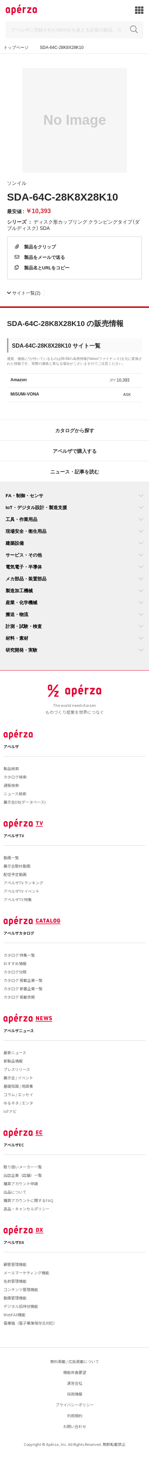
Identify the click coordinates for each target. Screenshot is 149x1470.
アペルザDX (13, 1242)
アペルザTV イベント (21, 891)
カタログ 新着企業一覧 (23, 988)
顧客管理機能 (15, 1264)
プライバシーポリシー (74, 1404)
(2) (23, 292)
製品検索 (11, 768)
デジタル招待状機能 (20, 1306)
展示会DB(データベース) (24, 802)
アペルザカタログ (18, 933)
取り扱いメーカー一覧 (22, 1167)
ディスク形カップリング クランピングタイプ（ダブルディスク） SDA (73, 224)
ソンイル (17, 182)
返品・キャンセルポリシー (26, 1208)
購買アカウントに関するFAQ (28, 1200)
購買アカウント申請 (20, 1183)
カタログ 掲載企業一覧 (23, 980)
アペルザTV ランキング (23, 882)
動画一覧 (11, 857)
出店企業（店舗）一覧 (22, 1175)
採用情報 (74, 1394)
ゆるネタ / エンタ (18, 1103)
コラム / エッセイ (18, 1094)
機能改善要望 (74, 1372)
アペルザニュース (18, 1030)
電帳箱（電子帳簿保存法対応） (30, 1323)
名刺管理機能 (15, 1281)
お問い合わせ (74, 1426)
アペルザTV (13, 835)
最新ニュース (14, 1052)
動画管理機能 (15, 1298)
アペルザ (11, 746)
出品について (15, 1192)
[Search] (74, 29)
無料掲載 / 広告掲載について (74, 1361)
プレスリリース (16, 1069)
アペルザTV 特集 (17, 899)
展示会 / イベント (18, 1077)
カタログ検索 (15, 777)
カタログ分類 (15, 972)
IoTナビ (10, 1111)
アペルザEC (13, 1144)
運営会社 (74, 1383)
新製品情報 (13, 1061)
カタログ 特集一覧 (19, 955)
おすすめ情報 (15, 963)
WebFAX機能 (14, 1314)
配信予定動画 (15, 874)
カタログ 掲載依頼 (19, 997)
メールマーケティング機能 (26, 1272)
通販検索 (11, 785)
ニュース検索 (14, 793)
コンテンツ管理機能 (20, 1289)
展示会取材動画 (16, 866)
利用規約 (74, 1415)
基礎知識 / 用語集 (18, 1086)
